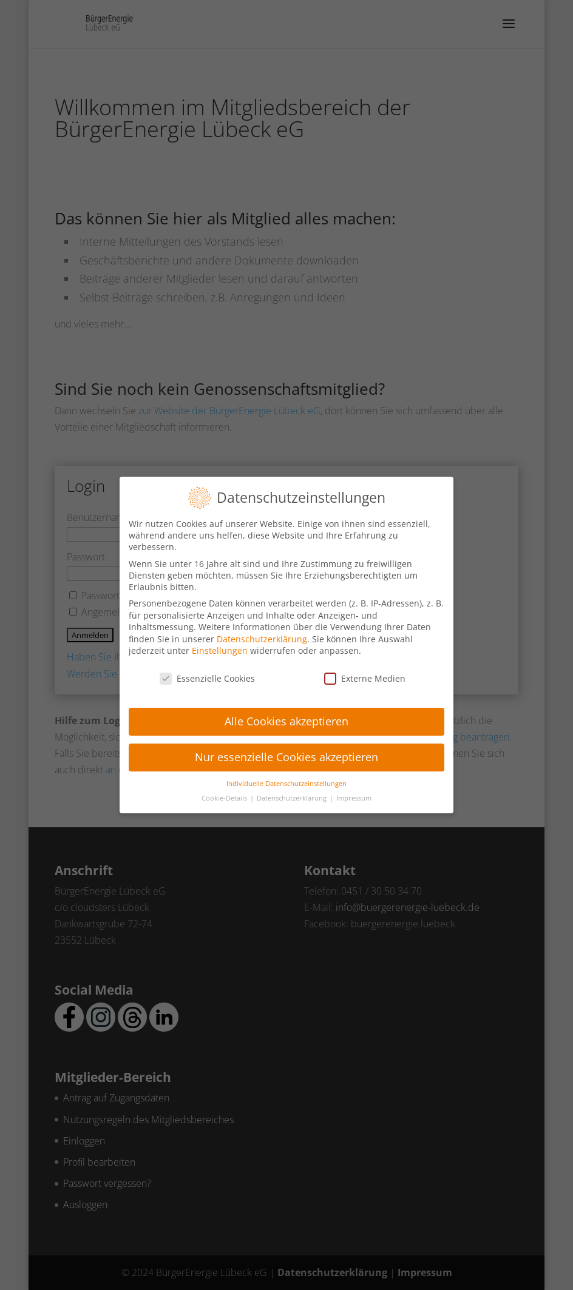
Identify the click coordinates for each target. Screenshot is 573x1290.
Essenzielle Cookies (207, 670)
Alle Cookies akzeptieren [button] (286, 712)
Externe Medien (364, 670)
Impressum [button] (353, 790)
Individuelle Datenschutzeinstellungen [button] (286, 775)
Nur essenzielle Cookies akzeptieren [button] (286, 748)
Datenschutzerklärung (262, 630)
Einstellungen (220, 642)
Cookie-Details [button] (225, 790)
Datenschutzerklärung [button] (292, 790)
